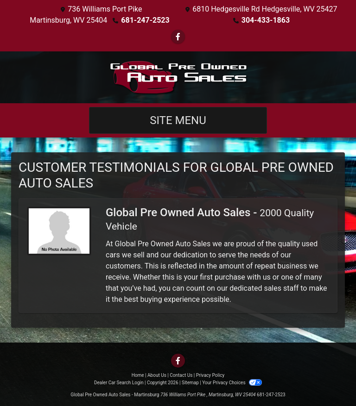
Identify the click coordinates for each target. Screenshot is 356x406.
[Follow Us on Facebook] (178, 37)
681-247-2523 (145, 20)
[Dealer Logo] (178, 77)
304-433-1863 (266, 20)
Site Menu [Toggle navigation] (178, 120)
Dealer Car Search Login (119, 382)
